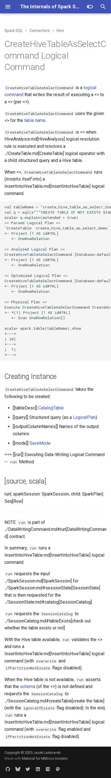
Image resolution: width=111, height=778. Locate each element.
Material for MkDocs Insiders (45, 758)
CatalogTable (51, 408)
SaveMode (40, 443)
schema (27, 686)
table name (35, 120)
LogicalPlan (84, 417)
